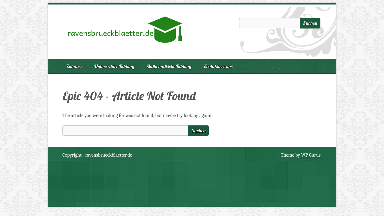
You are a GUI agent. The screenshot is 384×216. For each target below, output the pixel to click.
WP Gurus (311, 155)
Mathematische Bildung (168, 66)
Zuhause (74, 66)
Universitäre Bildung (114, 66)
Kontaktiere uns (217, 66)
